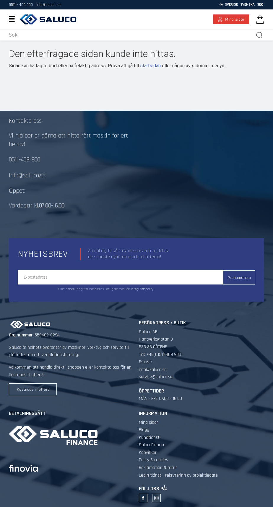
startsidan (150, 65)
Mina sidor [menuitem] (235, 19)
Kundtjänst (149, 437)
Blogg (144, 430)
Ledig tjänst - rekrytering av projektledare (178, 475)
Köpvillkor (148, 452)
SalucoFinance (152, 445)
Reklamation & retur (158, 468)
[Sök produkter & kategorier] (131, 35)
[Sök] (259, 35)
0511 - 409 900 (21, 4)
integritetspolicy (142, 289)
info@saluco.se (48, 4)
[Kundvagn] (259, 19)
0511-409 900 (24, 159)
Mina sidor (148, 422)
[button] (14, 18)
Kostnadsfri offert (33, 389)
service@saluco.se (156, 377)
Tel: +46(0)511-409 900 (160, 354)
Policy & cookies (153, 460)
